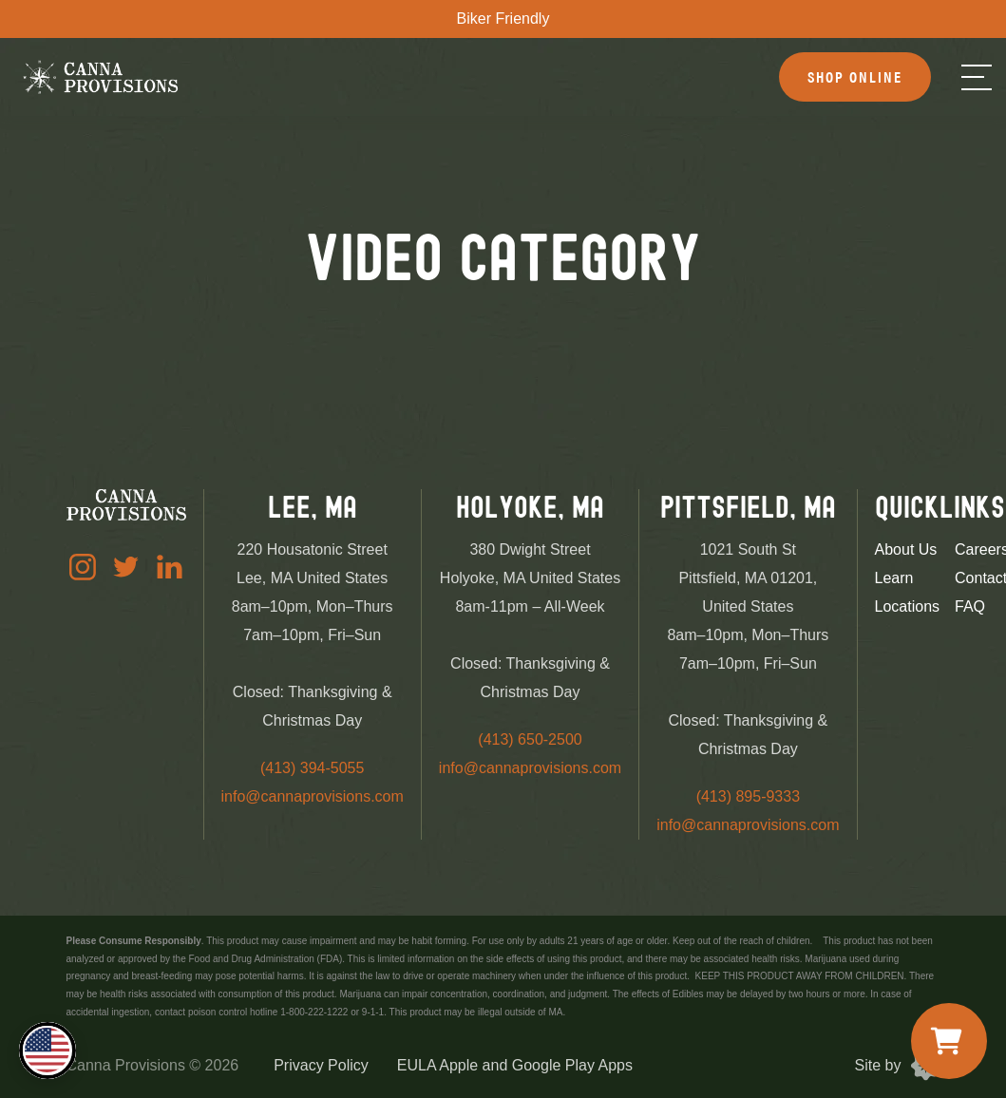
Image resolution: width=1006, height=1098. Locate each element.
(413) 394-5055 (312, 768)
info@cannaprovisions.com (312, 796)
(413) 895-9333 (748, 796)
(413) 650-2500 (529, 739)
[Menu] (976, 77)
